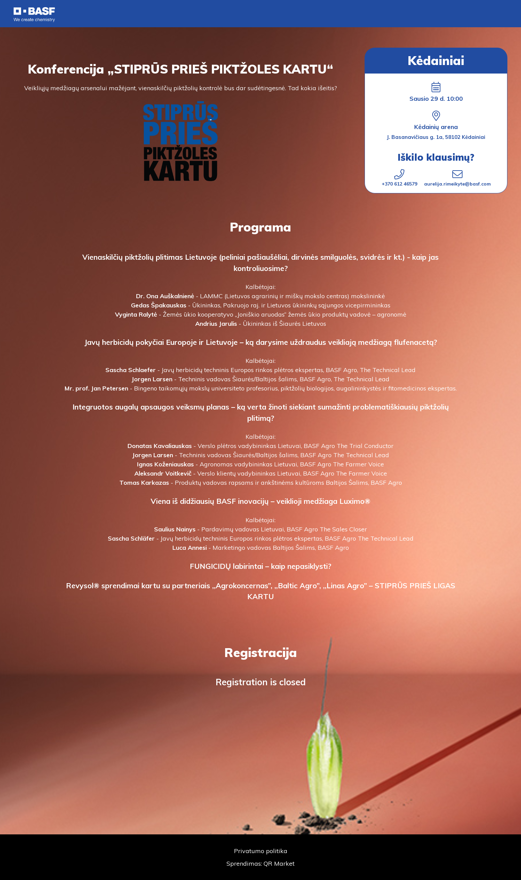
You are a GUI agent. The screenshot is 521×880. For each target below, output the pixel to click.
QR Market (279, 863)
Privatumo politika (260, 851)
